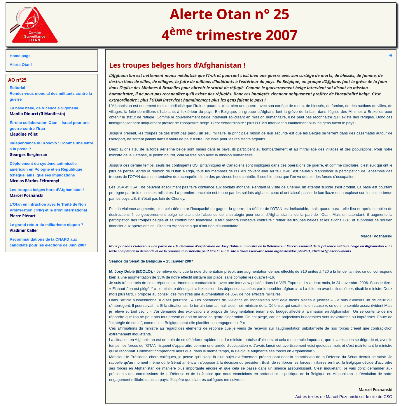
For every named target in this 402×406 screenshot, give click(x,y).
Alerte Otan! (21, 64)
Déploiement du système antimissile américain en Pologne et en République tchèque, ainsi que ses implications (46, 169)
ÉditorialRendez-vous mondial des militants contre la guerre (51, 93)
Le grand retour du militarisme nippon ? (46, 225)
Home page (20, 56)
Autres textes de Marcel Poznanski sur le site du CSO (343, 396)
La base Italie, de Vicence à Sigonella (44, 108)
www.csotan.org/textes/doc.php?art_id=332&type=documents (302, 251)
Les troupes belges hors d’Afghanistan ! (47, 190)
